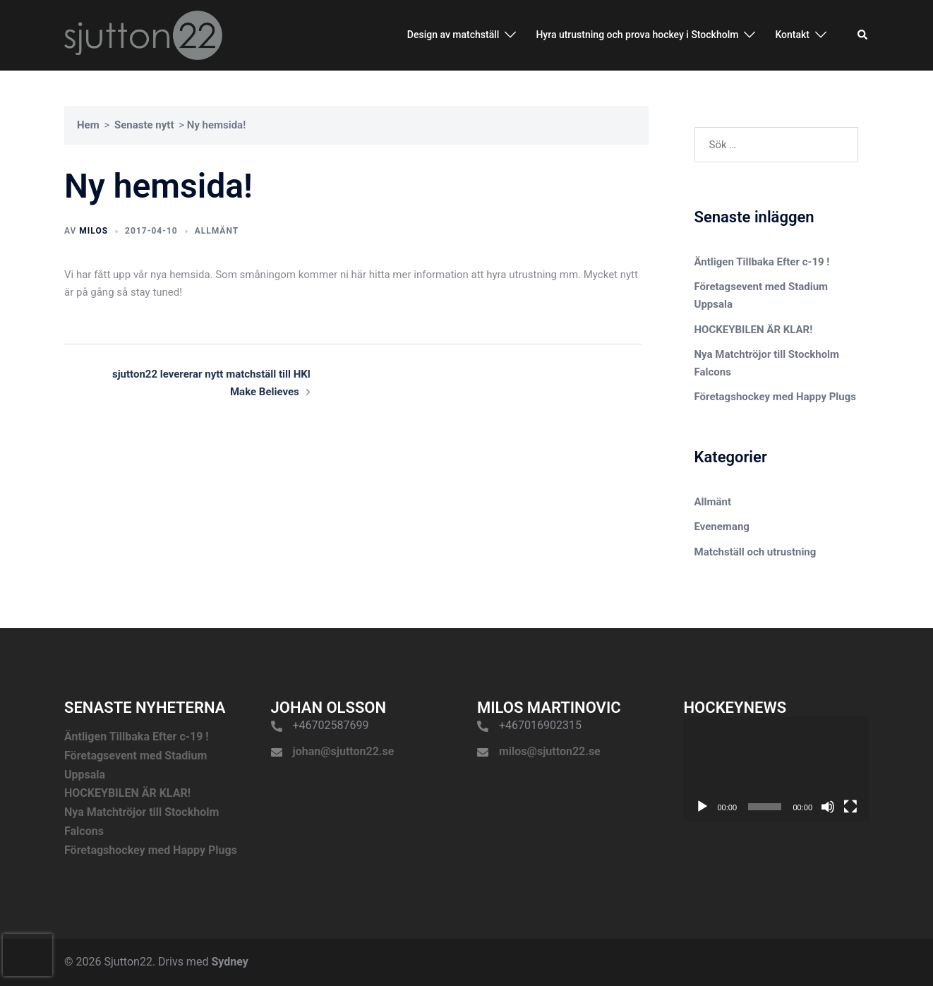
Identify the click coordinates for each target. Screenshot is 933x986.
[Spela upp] (702, 807)
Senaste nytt (144, 125)
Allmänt (217, 231)
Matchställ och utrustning (755, 552)
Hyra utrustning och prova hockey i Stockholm (637, 34)
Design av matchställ (453, 34)
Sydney (229, 961)
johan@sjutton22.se (344, 751)
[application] (776, 768)
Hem (88, 125)
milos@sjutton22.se (550, 751)
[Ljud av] (828, 807)
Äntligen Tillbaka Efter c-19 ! (762, 261)
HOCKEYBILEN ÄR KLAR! (753, 329)
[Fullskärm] (850, 807)
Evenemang (722, 526)
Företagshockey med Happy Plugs (775, 396)
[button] (863, 35)
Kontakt (792, 34)
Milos (93, 231)
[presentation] (27, 955)
